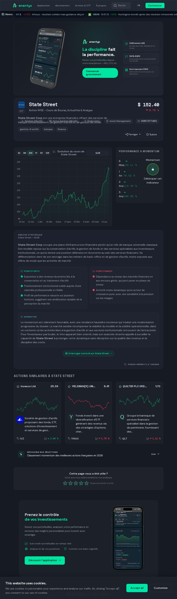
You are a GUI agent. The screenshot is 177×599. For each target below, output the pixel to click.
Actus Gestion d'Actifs (63, 121)
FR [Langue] (139, 5)
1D (19, 153)
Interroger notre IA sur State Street (88, 353)
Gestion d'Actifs (31, 121)
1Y (36, 153)
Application (43, 5)
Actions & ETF (83, 5)
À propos (101, 5)
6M (30, 153)
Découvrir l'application (45, 560)
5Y (41, 153)
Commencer (155, 5)
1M (24, 153)
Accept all (137, 588)
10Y (47, 153)
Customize (161, 588)
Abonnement (62, 5)
